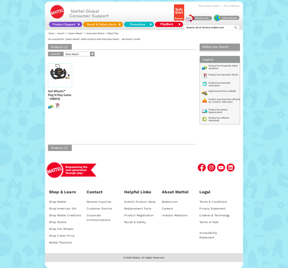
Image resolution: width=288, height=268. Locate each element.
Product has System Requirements (218, 111)
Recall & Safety (135, 222)
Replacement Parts (137, 208)
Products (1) (59, 47)
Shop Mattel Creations (65, 215)
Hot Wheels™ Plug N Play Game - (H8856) (59, 95)
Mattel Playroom (60, 242)
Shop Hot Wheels (61, 228)
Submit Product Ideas (139, 201)
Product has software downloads (219, 119)
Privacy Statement (212, 208)
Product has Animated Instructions (219, 84)
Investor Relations (174, 215)
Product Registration (139, 215)
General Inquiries (99, 201)
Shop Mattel (57, 201)
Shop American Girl (63, 208)
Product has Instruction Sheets (223, 74)
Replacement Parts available (222, 91)
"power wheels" (75, 33)
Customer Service (99, 208)
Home (51, 33)
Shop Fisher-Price (62, 235)
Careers (167, 208)
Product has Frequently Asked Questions (223, 67)
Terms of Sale (208, 222)
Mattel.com (170, 201)
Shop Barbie (57, 222)
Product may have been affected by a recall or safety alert (224, 100)
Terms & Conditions (213, 201)
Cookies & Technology (214, 215)
